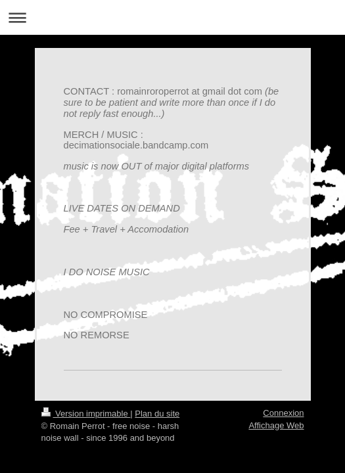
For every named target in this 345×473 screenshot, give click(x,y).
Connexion (283, 413)
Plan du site (157, 413)
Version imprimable (86, 413)
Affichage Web (276, 425)
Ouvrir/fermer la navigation (172, 17)
